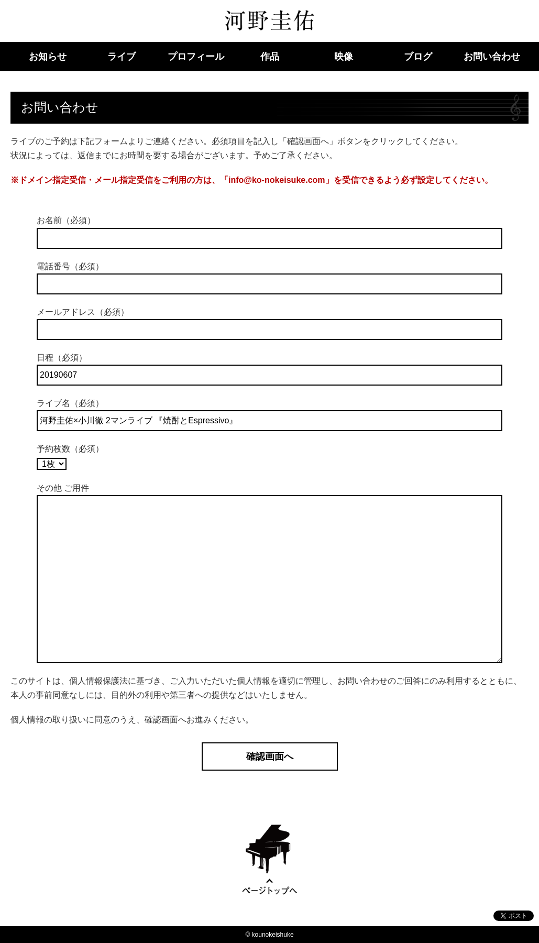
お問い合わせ (492, 56)
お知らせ (48, 56)
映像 (343, 56)
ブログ (418, 56)
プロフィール (196, 56)
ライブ (121, 56)
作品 (269, 56)
